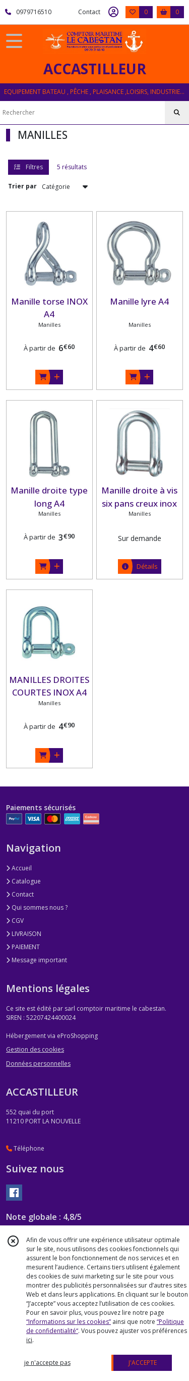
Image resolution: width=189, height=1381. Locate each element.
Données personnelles (38, 1063)
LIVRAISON (23, 933)
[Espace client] (113, 12)
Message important (36, 960)
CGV (15, 920)
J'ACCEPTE (143, 1362)
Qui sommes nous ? (37, 907)
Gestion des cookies (35, 1049)
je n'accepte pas (47, 1362)
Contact (89, 12)
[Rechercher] (177, 112)
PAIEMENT (23, 947)
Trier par (22, 186)
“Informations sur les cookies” (68, 1321)
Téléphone (25, 1148)
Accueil (19, 868)
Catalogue (23, 881)
